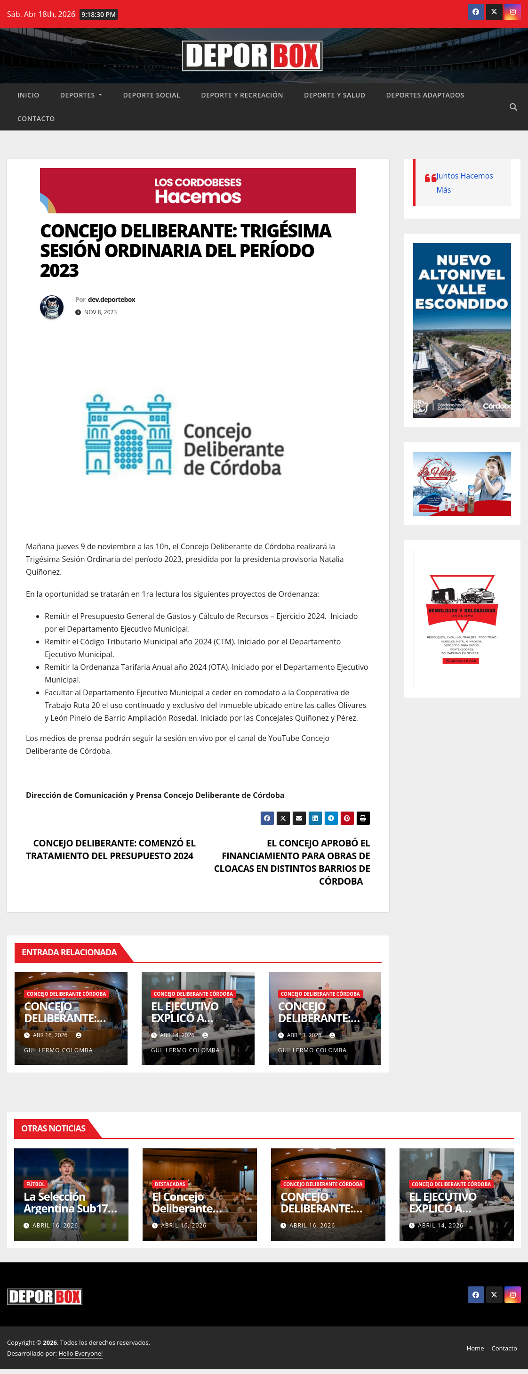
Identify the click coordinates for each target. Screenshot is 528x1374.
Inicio (28, 94)
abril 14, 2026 (441, 1225)
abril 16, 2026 (55, 1225)
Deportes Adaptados (425, 94)
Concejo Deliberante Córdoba (66, 994)
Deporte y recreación (242, 94)
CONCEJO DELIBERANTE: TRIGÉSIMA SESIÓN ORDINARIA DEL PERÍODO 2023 (185, 250)
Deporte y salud (335, 94)
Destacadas (170, 1184)
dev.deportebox (111, 299)
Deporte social (151, 94)
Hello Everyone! (80, 1353)
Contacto (36, 118)
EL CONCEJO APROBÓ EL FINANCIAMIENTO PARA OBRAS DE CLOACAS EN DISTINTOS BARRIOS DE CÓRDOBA (292, 862)
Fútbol (35, 1184)
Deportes (81, 94)
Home (475, 1348)
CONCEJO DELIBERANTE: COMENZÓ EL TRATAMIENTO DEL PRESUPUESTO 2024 (111, 849)
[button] (513, 107)
